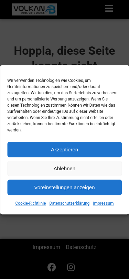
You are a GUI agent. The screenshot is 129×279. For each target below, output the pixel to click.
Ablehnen (64, 171)
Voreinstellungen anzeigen (64, 190)
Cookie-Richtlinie (30, 206)
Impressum (103, 206)
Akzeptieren (64, 152)
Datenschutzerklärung (69, 206)
